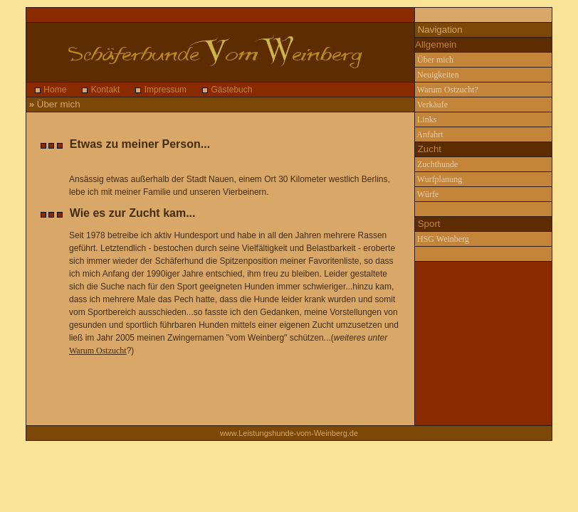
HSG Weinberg (442, 239)
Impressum (164, 90)
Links (425, 119)
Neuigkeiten (437, 75)
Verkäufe (431, 105)
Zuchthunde (436, 164)
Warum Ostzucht (98, 351)
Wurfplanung (438, 179)
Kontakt (104, 90)
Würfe (426, 194)
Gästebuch (230, 90)
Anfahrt (429, 134)
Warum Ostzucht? (446, 90)
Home (53, 90)
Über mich (434, 60)
